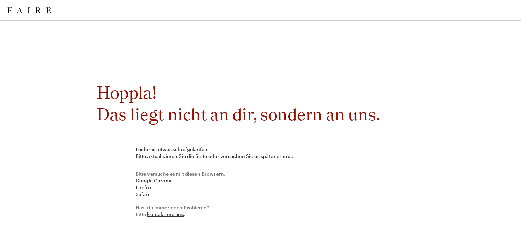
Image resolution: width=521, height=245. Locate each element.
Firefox (144, 187)
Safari (143, 194)
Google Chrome (154, 180)
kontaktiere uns (165, 214)
